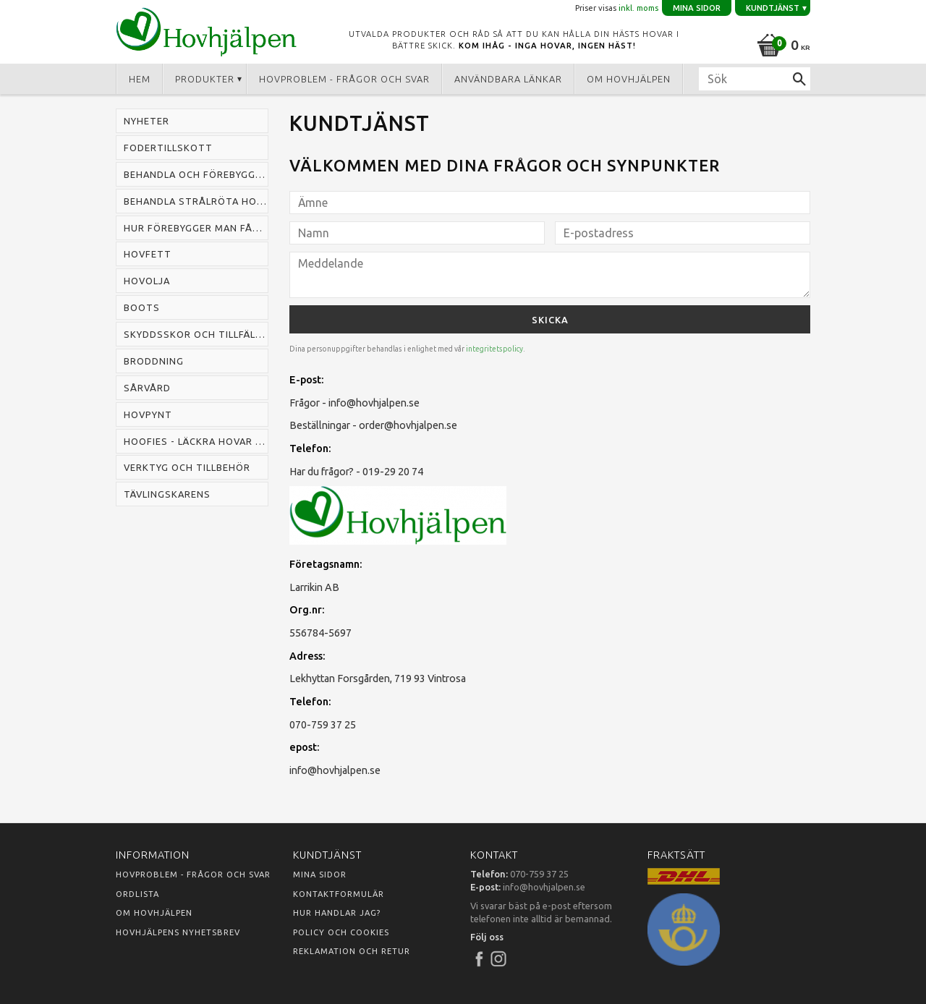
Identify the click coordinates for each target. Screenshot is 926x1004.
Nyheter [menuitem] (146, 121)
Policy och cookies (341, 932)
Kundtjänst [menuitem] (772, 8)
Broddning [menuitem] (154, 361)
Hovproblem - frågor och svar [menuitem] (344, 79)
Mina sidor (320, 874)
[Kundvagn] (781, 42)
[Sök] (799, 79)
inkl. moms (638, 8)
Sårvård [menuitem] (147, 388)
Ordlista (137, 894)
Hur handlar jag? (337, 913)
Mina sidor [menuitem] (697, 8)
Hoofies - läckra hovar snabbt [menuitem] (196, 441)
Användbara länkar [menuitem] (508, 79)
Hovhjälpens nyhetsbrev (178, 932)
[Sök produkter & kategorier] (754, 78)
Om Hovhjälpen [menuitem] (629, 79)
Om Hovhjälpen (154, 913)
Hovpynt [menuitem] (148, 414)
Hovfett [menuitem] (147, 254)
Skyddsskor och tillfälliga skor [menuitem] (196, 334)
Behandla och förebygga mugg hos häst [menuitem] (196, 174)
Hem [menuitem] (139, 79)
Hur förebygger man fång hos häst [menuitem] (196, 228)
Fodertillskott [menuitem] (168, 147)
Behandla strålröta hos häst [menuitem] (196, 201)
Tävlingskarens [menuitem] (167, 494)
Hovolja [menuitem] (147, 281)
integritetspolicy (494, 349)
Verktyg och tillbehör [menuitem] (187, 467)
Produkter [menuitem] (204, 79)
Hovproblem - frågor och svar (193, 874)
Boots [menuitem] (142, 307)
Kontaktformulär (338, 894)
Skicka (550, 320)
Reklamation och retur (351, 951)
